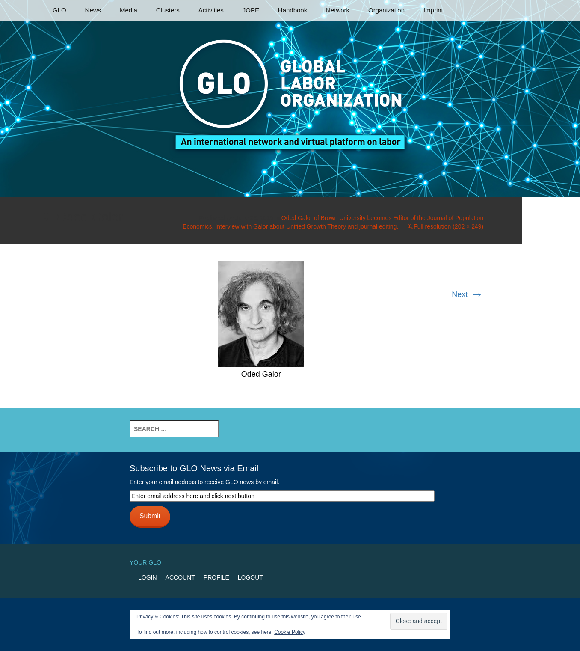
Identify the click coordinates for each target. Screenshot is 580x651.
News (93, 10)
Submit (149, 516)
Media (128, 10)
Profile (216, 577)
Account (180, 577)
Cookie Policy (289, 632)
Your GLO (145, 562)
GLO (59, 10)
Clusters (168, 10)
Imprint (433, 10)
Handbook (292, 10)
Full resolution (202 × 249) (448, 226)
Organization (386, 10)
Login (147, 577)
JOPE (251, 10)
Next (467, 294)
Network (337, 10)
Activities (211, 10)
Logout (250, 577)
